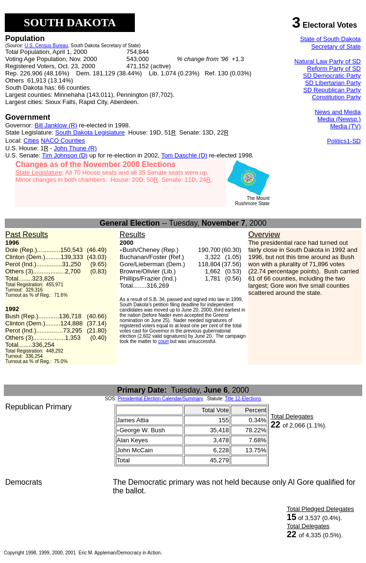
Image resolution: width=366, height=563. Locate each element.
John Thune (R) (75, 148)
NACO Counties (63, 140)
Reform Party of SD (334, 68)
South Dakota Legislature (90, 132)
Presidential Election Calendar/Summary (160, 398)
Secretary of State (336, 46)
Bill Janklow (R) (55, 125)
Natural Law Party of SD (328, 61)
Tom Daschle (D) (184, 155)
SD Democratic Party (332, 75)
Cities (31, 140)
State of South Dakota (330, 38)
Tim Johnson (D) (65, 155)
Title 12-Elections (243, 398)
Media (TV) (345, 126)
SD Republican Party (332, 90)
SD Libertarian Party (333, 82)
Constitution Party (336, 97)
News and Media (338, 111)
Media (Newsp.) (339, 119)
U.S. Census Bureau (46, 45)
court (163, 341)
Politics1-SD (344, 141)
